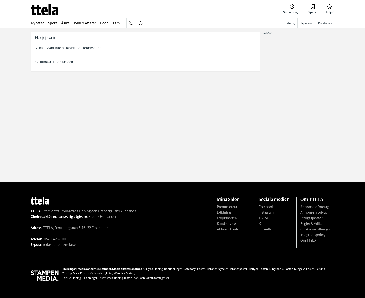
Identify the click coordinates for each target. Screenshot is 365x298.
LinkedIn (265, 229)
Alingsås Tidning (153, 269)
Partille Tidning (71, 278)
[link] (44, 9)
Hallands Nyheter (217, 269)
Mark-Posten (81, 273)
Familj (117, 23)
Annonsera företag (314, 207)
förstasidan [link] (64, 62)
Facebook (266, 207)
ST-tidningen (90, 278)
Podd (104, 23)
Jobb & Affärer (84, 23)
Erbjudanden (227, 218)
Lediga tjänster (311, 218)
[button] (140, 23)
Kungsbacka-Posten (281, 269)
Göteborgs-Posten (195, 269)
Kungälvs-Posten (304, 269)
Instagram (266, 212)
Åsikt (65, 23)
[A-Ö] (131, 23)
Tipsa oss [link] (306, 23)
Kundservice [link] (326, 23)
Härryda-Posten (258, 269)
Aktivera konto (228, 229)
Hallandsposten (238, 269)
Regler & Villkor (312, 223)
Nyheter (37, 23)
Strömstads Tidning (111, 278)
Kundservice (226, 223)
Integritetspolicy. (313, 235)
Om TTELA (308, 240)
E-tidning (224, 212)
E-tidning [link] (289, 23)
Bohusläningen (173, 269)
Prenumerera (227, 207)
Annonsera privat (313, 212)
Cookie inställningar (315, 229)
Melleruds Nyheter (101, 273)
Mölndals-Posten (123, 273)
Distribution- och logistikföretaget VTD (147, 278)
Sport (52, 23)
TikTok (263, 218)
